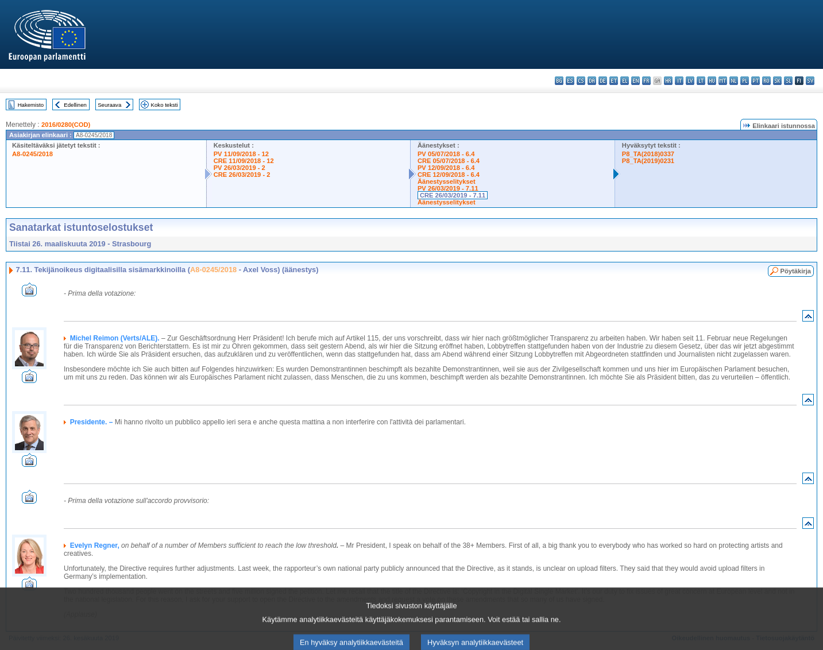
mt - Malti (722, 80)
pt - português (755, 80)
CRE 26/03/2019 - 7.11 (452, 195)
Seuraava (109, 105)
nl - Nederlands (733, 80)
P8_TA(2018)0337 (648, 153)
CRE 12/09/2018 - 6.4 (449, 174)
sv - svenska (810, 80)
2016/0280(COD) (65, 124)
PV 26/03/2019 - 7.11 (448, 188)
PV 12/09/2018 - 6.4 (446, 167)
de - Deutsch (602, 80)
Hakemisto (31, 105)
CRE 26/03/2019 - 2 (242, 174)
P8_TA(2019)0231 (648, 160)
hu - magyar (712, 80)
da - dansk (592, 80)
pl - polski (744, 80)
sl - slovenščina (788, 80)
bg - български (559, 80)
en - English (635, 80)
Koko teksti (164, 105)
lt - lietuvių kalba (701, 80)
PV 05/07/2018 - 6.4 (446, 153)
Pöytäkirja (796, 271)
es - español (570, 80)
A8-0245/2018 (32, 153)
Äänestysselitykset (447, 181)
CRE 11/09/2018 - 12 (244, 160)
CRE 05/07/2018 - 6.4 (449, 160)
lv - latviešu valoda (690, 80)
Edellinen (75, 105)
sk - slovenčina (777, 80)
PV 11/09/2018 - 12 (241, 153)
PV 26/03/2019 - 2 (239, 167)
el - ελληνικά (624, 80)
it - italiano (679, 80)
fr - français (646, 80)
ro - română (766, 80)
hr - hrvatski (668, 80)
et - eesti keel (613, 80)
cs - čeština (581, 80)
